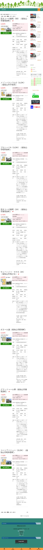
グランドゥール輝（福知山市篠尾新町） (14, 390)
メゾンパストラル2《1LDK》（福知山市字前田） (13, 84)
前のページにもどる (25, 515)
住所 (10, 16)
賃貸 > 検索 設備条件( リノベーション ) (8, 14)
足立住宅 (4, 9)
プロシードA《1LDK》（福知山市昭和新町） (14, 148)
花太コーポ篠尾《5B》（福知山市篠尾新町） (14, 20)
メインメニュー (41, 9)
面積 (4, 16)
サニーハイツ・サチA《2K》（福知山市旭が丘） (13, 273)
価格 (2, 16)
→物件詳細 (39, 22)
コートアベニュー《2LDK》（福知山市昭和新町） (14, 451)
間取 (7, 16)
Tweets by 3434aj (35, 90)
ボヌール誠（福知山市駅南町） (14, 329)
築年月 (13, 16)
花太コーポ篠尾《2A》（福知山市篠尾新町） (14, 210)
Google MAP (21, 541)
